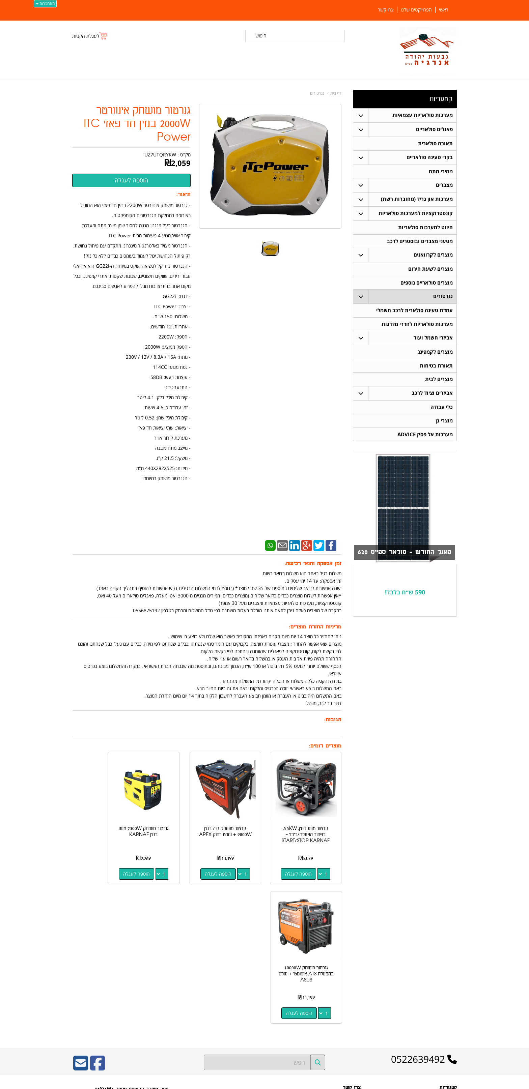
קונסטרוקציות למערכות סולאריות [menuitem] (416, 213)
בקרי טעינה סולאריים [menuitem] (430, 157)
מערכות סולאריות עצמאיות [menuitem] (422, 115)
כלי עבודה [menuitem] (441, 408)
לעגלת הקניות (85, 36)
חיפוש (261, 35)
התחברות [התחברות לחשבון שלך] (45, 3)
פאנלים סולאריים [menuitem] (434, 129)
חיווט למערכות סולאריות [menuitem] (425, 227)
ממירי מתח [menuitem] (441, 171)
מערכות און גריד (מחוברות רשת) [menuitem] (417, 199)
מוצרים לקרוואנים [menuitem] (433, 255)
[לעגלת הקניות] (90, 36)
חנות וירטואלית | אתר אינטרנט (222, 1082)
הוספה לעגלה (304, 862)
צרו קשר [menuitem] (386, 10)
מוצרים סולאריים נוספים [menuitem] (426, 283)
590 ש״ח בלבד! (405, 594)
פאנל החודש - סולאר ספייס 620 (403, 555)
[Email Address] (80, 916)
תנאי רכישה (351, 967)
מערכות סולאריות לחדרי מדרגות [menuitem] (417, 325)
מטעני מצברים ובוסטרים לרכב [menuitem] (420, 241)
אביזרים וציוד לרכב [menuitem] (432, 394)
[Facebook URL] (97, 916)
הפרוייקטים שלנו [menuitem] (416, 10)
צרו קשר (354, 976)
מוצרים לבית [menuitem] (439, 380)
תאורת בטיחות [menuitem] (436, 367)
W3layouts (155, 993)
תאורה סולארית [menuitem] (435, 143)
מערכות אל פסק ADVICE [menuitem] (425, 436)
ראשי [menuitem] (443, 10)
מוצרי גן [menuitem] (444, 422)
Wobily (286, 1082)
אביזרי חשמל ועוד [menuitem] (433, 339)
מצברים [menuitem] (444, 185)
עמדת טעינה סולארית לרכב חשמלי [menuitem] (414, 311)
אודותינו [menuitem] (450, 1024)
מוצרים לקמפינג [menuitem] (435, 353)
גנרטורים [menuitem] (443, 297)
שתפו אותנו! (351, 984)
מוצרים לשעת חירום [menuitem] (430, 269)
